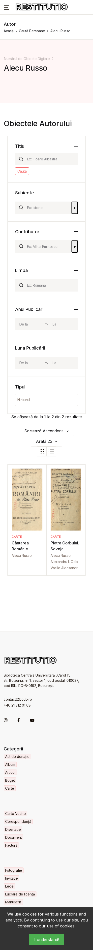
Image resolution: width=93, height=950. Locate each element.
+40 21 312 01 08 (17, 705)
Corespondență (18, 821)
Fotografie (13, 870)
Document (13, 837)
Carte (17, 536)
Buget (10, 780)
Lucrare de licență (20, 894)
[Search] (50, 159)
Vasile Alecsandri (64, 568)
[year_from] (30, 324)
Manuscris (13, 902)
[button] (6, 7)
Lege (9, 886)
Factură (11, 845)
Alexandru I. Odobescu (69, 562)
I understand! (46, 939)
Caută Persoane (32, 31)
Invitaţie (11, 878)
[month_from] (30, 363)
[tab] (41, 451)
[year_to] (63, 324)
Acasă (9, 31)
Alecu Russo (22, 555)
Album (10, 764)
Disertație (13, 829)
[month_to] (63, 363)
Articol (10, 772)
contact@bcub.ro (18, 699)
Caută (22, 171)
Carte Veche (15, 813)
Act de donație (17, 756)
